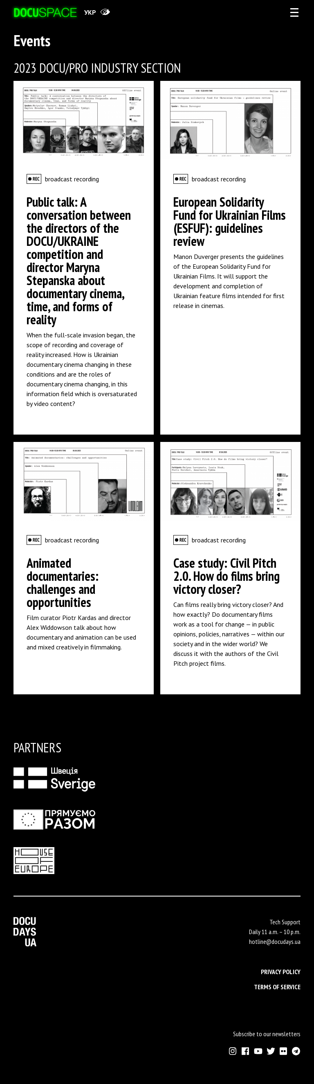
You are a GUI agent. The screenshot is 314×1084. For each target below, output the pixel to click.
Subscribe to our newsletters (267, 1034)
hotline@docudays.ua (275, 941)
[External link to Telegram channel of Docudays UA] (296, 1051)
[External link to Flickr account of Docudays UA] (283, 1051)
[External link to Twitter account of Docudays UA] (271, 1051)
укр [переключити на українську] (90, 12)
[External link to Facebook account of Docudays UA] (245, 1051)
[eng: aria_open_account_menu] (294, 12)
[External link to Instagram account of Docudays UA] (233, 1051)
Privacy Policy (281, 972)
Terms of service (277, 987)
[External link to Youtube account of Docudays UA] (258, 1051)
